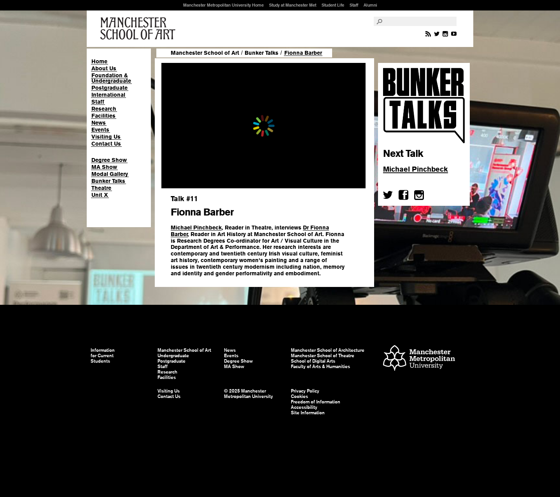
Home (99, 61)
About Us (103, 68)
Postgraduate (109, 88)
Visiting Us (106, 137)
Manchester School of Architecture (327, 350)
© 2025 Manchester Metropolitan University (248, 393)
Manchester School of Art (139, 28)
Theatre (101, 188)
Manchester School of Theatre (322, 355)
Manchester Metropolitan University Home (223, 5)
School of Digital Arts (313, 361)
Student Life (333, 5)
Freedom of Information (315, 402)
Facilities (103, 116)
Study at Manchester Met (292, 5)
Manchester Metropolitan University (419, 359)
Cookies (299, 396)
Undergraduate (173, 355)
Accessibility (304, 407)
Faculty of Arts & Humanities (320, 366)
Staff (354, 5)
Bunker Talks (108, 181)
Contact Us (106, 144)
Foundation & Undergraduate (111, 78)
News (98, 123)
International (108, 95)
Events (100, 130)
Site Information (308, 412)
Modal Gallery (109, 174)
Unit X (99, 195)
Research (103, 109)
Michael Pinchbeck (196, 227)
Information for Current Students (103, 356)
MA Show (104, 167)
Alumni (370, 5)
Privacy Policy (305, 391)
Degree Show (109, 160)
